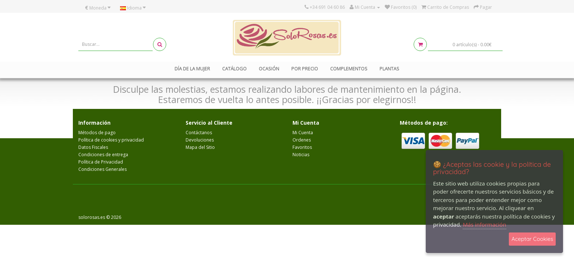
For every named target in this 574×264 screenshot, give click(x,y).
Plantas (389, 68)
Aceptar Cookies (532, 238)
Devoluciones (200, 140)
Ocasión (269, 68)
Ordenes (301, 140)
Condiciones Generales (102, 169)
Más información (484, 224)
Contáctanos (199, 132)
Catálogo (234, 68)
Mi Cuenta (302, 132)
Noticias (300, 154)
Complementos (349, 68)
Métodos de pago (97, 132)
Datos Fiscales (93, 147)
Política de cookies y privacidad (111, 140)
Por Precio (304, 68)
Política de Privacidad (100, 162)
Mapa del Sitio (200, 147)
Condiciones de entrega (103, 154)
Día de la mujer (192, 68)
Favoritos (302, 147)
